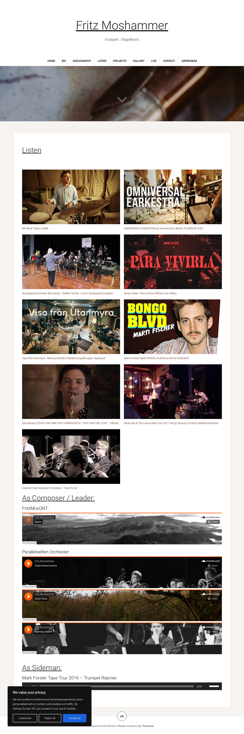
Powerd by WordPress (103, 726)
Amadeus (132, 726)
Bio (64, 60)
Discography (82, 60)
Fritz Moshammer (122, 25)
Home (51, 60)
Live (154, 60)
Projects (119, 60)
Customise (25, 718)
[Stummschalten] (206, 686)
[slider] (117, 686)
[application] (122, 686)
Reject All (50, 718)
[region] (50, 706)
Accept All (74, 718)
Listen (102, 60)
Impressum (189, 60)
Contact (169, 60)
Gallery (138, 60)
